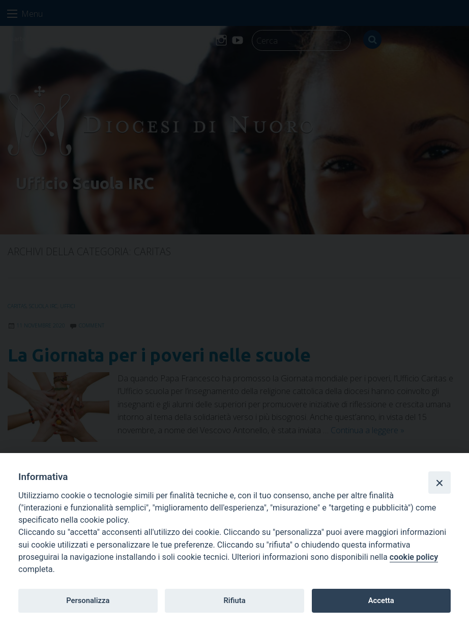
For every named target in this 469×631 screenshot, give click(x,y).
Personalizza (87, 600)
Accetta (381, 600)
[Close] (439, 482)
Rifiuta (234, 600)
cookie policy (414, 557)
